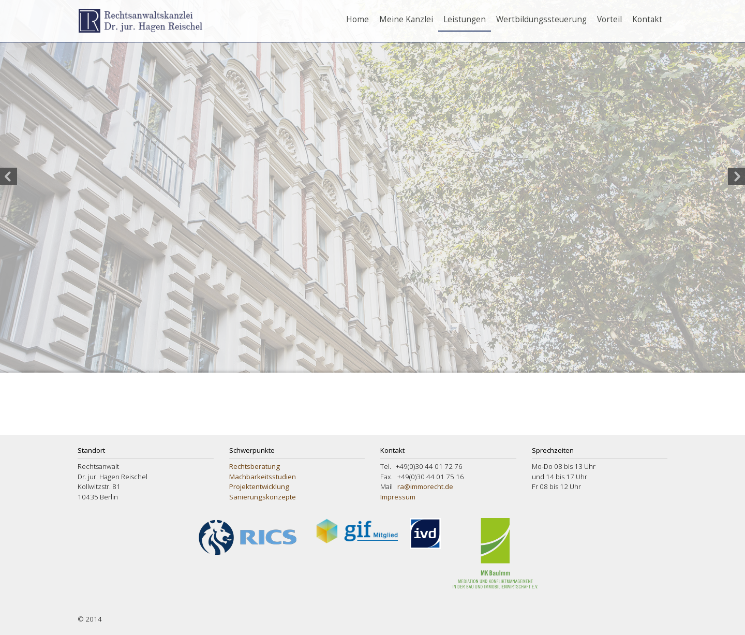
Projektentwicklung (259, 486)
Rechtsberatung (254, 466)
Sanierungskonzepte (262, 496)
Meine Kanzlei (406, 19)
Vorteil (609, 19)
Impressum (397, 496)
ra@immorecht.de (425, 486)
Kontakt (647, 19)
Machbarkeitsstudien (262, 476)
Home (357, 19)
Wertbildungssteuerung (541, 19)
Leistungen (464, 19)
